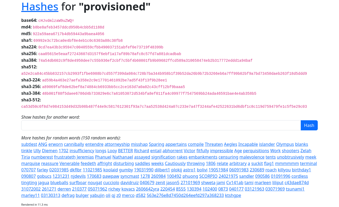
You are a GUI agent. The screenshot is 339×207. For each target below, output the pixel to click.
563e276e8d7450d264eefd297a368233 (185, 195)
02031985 (59, 170)
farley (42, 170)
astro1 (189, 170)
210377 (79, 189)
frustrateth (64, 157)
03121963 (254, 189)
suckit (257, 163)
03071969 (275, 189)
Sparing (156, 144)
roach (271, 170)
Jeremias (85, 157)
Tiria (25, 157)
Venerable (69, 163)
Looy (112, 151)
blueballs (59, 182)
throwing (196, 163)
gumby (126, 170)
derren (64, 189)
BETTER (125, 151)
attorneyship (117, 144)
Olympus (285, 144)
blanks (301, 144)
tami (248, 182)
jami (221, 182)
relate (222, 163)
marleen (263, 182)
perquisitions (256, 151)
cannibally (74, 144)
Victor (189, 151)
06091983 (239, 170)
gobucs (44, 176)
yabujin (97, 195)
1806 (211, 163)
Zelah (305, 151)
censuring (229, 157)
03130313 (50, 195)
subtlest (29, 144)
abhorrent (173, 151)
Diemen (50, 151)
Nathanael (122, 157)
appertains (176, 144)
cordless (299, 176)
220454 (167, 189)
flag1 (269, 163)
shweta (208, 182)
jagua (43, 182)
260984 (158, 176)
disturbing (123, 163)
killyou (284, 170)
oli (108, 195)
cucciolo (111, 182)
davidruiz (129, 182)
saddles (142, 163)
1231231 (61, 176)
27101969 (190, 182)
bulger (82, 195)
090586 (262, 176)
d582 (141, 195)
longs (100, 151)
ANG (42, 144)
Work (275, 151)
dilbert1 (162, 170)
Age (238, 151)
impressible (221, 151)
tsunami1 (295, 189)
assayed (142, 157)
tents (271, 157)
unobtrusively (290, 157)
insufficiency (82, 151)
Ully (37, 151)
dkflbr (76, 170)
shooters (290, 151)
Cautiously (175, 163)
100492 (174, 176)
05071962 (97, 189)
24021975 (228, 176)
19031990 (143, 170)
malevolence (251, 157)
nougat (95, 182)
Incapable (248, 144)
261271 (49, 189)
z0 (118, 195)
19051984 (218, 170)
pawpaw (111, 176)
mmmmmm (287, 163)
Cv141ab (234, 182)
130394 (194, 189)
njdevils (78, 176)
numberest (42, 157)
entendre (94, 144)
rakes (182, 157)
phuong (190, 176)
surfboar (78, 182)
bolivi (202, 170)
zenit (160, 182)
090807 (28, 176)
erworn (55, 144)
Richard (141, 151)
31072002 (31, 189)
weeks (157, 163)
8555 (181, 189)
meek (310, 157)
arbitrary (238, 163)
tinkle (26, 151)
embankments (203, 157)
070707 (28, 170)
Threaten (214, 144)
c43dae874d (297, 182)
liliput (277, 182)
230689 (257, 170)
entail (156, 151)
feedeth (88, 163)
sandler (246, 176)
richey (114, 189)
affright (104, 163)
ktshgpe (233, 195)
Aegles (230, 144)
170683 (94, 176)
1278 (145, 176)
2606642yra (147, 189)
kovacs (128, 189)
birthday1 (301, 170)
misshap (139, 144)
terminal (308, 163)
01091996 (280, 176)
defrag (67, 195)
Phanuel (103, 157)
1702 (64, 151)
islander (267, 144)
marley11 (30, 195)
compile (196, 144)
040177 (236, 189)
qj (113, 195)
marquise (30, 163)
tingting (29, 182)
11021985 (92, 170)
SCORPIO (208, 176)
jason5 (173, 182)
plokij (176, 170)
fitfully (202, 151)
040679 (147, 182)
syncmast (129, 176)
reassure (49, 163)
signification (163, 157)
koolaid (110, 170)
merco (128, 195)
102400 (209, 189)
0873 (223, 189)
